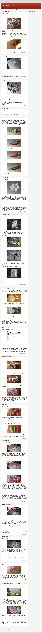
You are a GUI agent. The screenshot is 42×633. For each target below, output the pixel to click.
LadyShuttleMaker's (11, 384)
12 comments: (17, 76)
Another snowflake (5, 56)
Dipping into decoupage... (6, 442)
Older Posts (25, 627)
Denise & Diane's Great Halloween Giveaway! (10, 329)
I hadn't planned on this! (6, 110)
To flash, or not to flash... (6, 288)
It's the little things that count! (7, 216)
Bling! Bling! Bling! (5, 406)
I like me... (3, 358)
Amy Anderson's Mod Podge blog (10, 455)
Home (2, 9)
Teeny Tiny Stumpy (5, 538)
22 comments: (17, 501)
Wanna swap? (4, 118)
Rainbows (3, 586)
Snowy (3, 397)
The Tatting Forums (14, 622)
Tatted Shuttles (4, 621)
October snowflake (5, 179)
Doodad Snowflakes (7, 9)
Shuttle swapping (5, 13)
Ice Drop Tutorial (14, 9)
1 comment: (17, 114)
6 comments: (17, 284)
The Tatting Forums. (15, 197)
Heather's (6, 71)
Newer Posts (4, 627)
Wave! (3, 564)
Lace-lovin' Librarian (9, 5)
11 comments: (17, 52)
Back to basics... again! (6, 80)
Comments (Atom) (7, 629)
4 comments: (17, 353)
